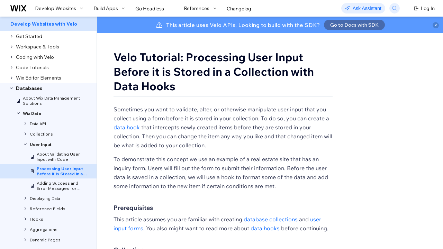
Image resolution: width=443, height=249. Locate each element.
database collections (271, 227)
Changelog (239, 9)
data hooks (265, 236)
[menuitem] (48, 24)
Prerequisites (133, 216)
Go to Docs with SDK (354, 25)
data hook (127, 135)
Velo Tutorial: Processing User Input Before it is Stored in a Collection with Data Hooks (214, 71)
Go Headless (149, 9)
